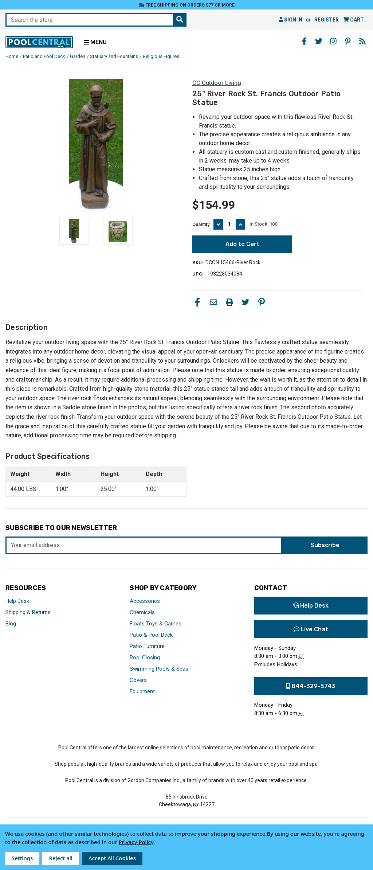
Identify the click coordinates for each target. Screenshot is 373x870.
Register (326, 20)
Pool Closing (145, 657)
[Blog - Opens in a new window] (362, 41)
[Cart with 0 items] (353, 19)
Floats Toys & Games (155, 623)
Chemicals (142, 612)
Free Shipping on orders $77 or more (187, 5)
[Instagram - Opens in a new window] (333, 41)
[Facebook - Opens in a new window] (304, 41)
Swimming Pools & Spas (159, 669)
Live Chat (311, 629)
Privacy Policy (136, 842)
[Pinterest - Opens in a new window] (348, 41)
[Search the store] (179, 20)
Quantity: (201, 224)
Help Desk (17, 601)
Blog (10, 623)
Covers (138, 680)
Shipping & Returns (28, 612)
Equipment (142, 691)
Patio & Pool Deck (151, 635)
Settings (22, 858)
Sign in (290, 20)
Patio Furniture (147, 646)
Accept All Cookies (112, 858)
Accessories (145, 601)
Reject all (60, 858)
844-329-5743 (310, 686)
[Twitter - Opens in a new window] (319, 41)
